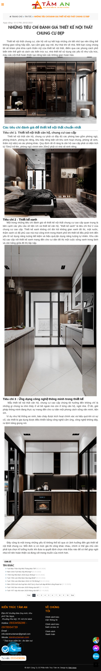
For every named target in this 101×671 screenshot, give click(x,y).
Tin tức (28, 16)
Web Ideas (72, 668)
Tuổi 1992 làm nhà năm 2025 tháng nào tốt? (23, 587)
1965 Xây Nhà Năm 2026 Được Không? (21, 575)
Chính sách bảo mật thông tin (52, 618)
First (28, 595)
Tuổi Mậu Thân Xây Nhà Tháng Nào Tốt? (21, 569)
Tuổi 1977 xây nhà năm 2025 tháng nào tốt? (23, 591)
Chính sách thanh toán (50, 632)
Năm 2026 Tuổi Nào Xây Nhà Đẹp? (19, 572)
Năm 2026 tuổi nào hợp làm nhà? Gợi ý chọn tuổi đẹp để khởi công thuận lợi (34, 584)
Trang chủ (15, 16)
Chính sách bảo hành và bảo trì (52, 625)
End (72, 595)
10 (67, 595)
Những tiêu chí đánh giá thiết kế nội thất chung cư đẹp (61, 16)
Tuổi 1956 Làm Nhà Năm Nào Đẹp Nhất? (21, 578)
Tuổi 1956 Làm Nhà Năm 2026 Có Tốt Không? (23, 581)
